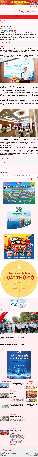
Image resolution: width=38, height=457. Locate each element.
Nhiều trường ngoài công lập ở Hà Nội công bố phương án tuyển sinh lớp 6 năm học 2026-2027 (17, 395)
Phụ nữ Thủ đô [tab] (29, 383)
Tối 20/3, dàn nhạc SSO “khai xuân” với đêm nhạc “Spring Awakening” (13, 337)
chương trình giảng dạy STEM (25, 168)
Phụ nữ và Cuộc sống (28, 15)
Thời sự (3, 15)
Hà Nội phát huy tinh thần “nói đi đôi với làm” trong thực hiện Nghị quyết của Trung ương (17, 348)
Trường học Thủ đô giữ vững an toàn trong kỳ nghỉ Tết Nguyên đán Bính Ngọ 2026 (17, 432)
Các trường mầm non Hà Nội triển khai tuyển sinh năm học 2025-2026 (14, 45)
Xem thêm (31, 410)
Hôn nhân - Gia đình (11, 15)
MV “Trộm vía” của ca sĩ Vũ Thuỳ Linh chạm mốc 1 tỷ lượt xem (12, 344)
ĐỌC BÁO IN (31, 381)
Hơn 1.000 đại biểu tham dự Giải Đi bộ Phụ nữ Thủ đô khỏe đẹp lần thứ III (14, 333)
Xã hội (7, 15)
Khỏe (18, 15)
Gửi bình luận (34, 179)
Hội (14, 15)
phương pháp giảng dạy (6, 168)
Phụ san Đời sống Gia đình (34, 15)
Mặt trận (5, 15)
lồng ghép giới (15, 168)
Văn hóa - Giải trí (23, 15)
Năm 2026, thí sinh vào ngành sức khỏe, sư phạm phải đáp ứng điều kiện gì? (16, 405)
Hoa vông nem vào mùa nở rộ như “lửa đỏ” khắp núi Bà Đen (11, 340)
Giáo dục (16, 15)
